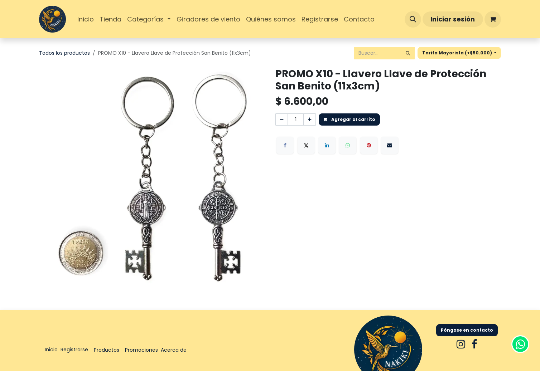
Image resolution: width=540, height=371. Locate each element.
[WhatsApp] (347, 145)
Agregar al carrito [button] (349, 119)
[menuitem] (85, 19)
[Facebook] (285, 145)
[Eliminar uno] (281, 119)
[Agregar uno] (309, 119)
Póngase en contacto (467, 330)
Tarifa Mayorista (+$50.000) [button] (457, 53)
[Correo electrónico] (389, 145)
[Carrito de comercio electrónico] (492, 19)
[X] (306, 145)
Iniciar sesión (452, 19)
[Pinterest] (368, 145)
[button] (413, 19)
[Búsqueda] (408, 53)
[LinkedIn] (327, 145)
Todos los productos (64, 53)
